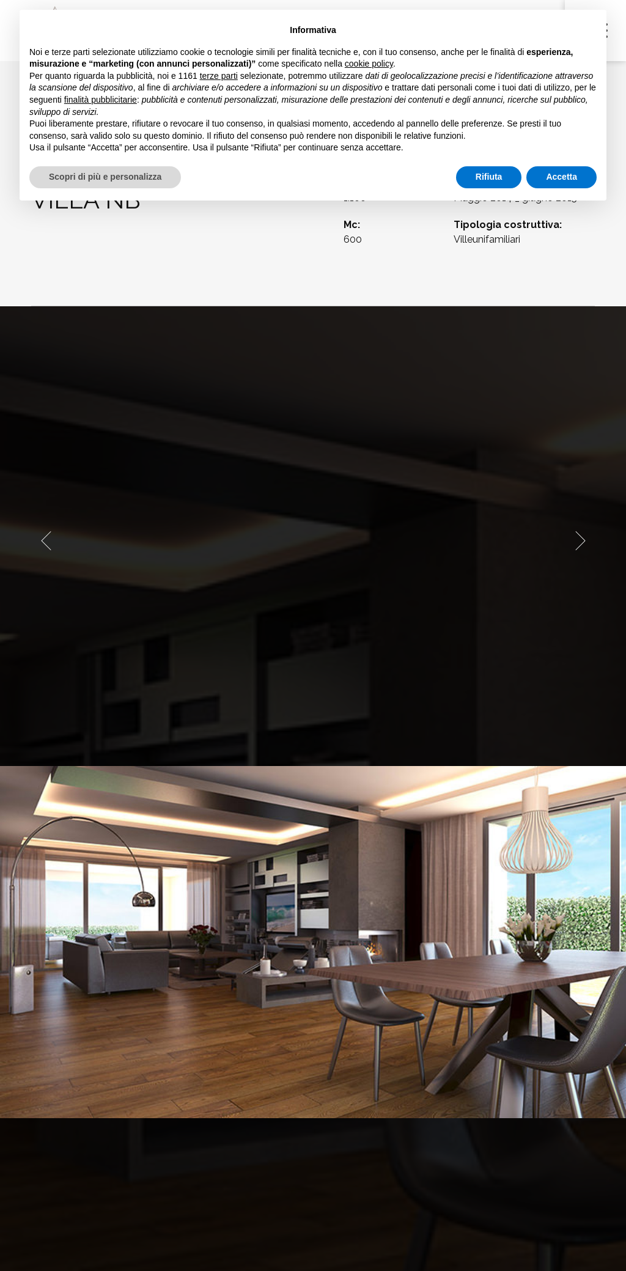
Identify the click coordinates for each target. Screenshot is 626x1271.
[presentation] (46, 540)
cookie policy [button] (369, 63)
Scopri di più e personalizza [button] (105, 177)
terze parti (219, 76)
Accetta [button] (561, 177)
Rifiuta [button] (489, 177)
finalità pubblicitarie (100, 100)
